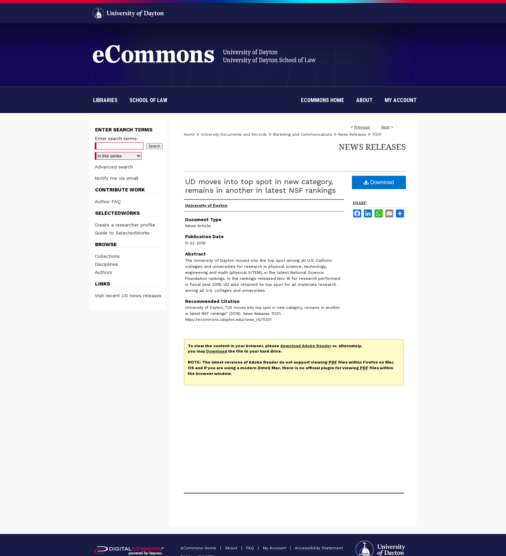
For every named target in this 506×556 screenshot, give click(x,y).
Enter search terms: (116, 138)
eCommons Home (198, 548)
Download (379, 182)
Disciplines (106, 264)
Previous (362, 127)
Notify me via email (116, 178)
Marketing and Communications (302, 134)
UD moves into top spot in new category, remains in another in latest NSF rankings (260, 185)
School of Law (148, 100)
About (231, 548)
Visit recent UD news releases (128, 295)
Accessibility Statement (319, 548)
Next (385, 127)
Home (189, 134)
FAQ (250, 548)
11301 (376, 134)
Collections (107, 256)
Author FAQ (108, 201)
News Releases (352, 134)
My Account (275, 548)
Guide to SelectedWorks (122, 232)
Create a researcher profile (125, 224)
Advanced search (114, 166)
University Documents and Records (234, 134)
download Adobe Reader (305, 346)
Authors (103, 272)
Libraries (105, 100)
